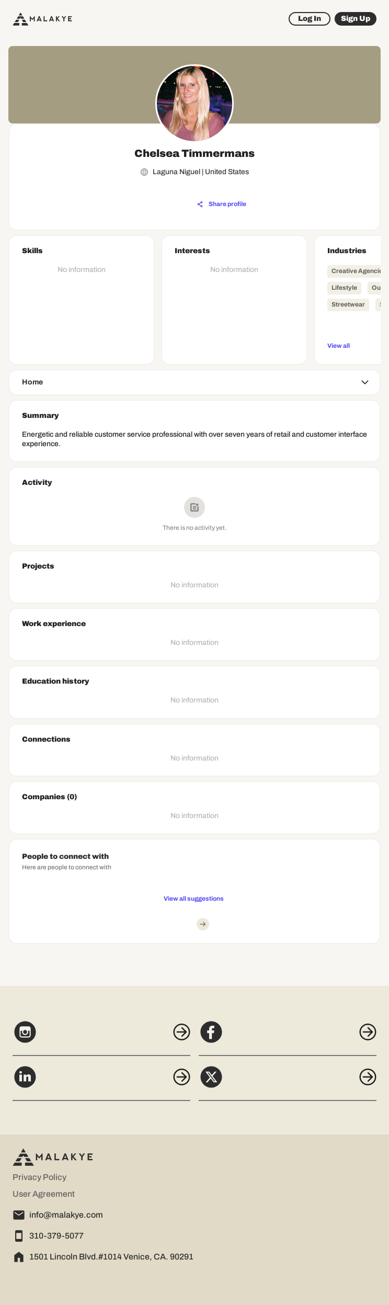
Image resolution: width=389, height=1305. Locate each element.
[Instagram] (101, 1037)
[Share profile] (221, 204)
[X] (287, 1082)
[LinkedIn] (101, 1082)
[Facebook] (287, 1037)
